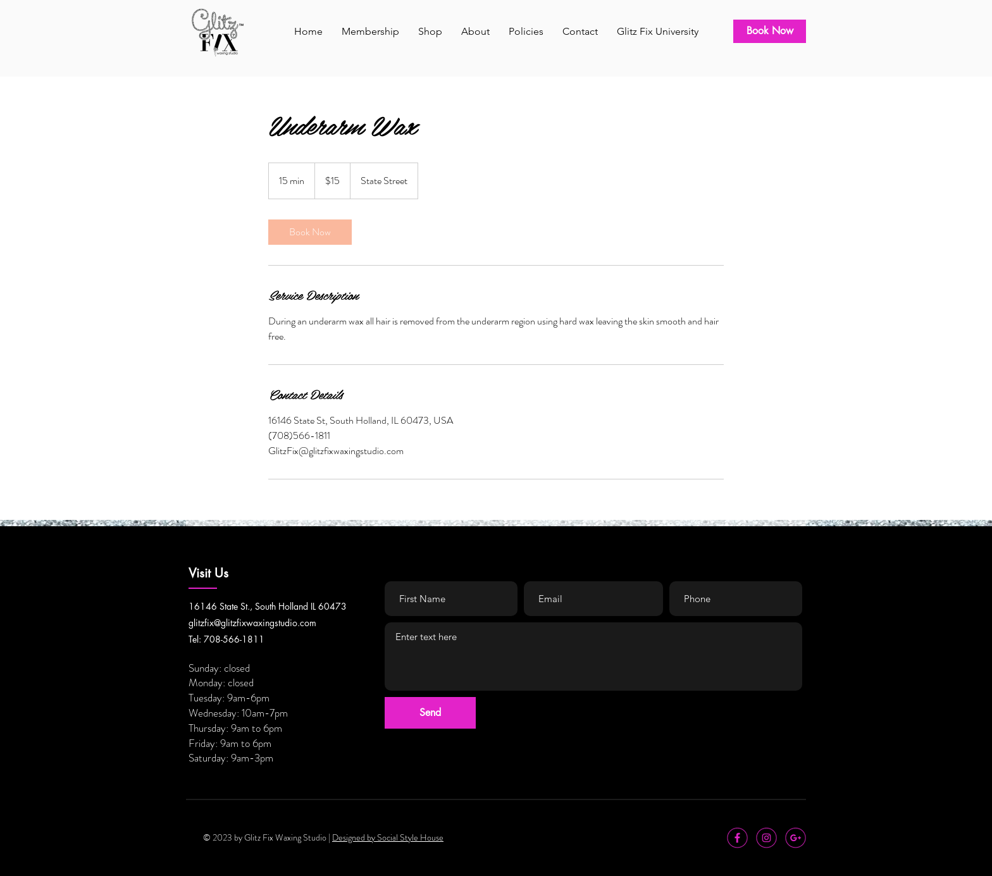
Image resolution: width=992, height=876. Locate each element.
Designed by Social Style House (387, 837)
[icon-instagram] (766, 837)
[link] (310, 232)
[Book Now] (769, 31)
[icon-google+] (795, 837)
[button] (370, 31)
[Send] (430, 713)
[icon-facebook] (737, 837)
